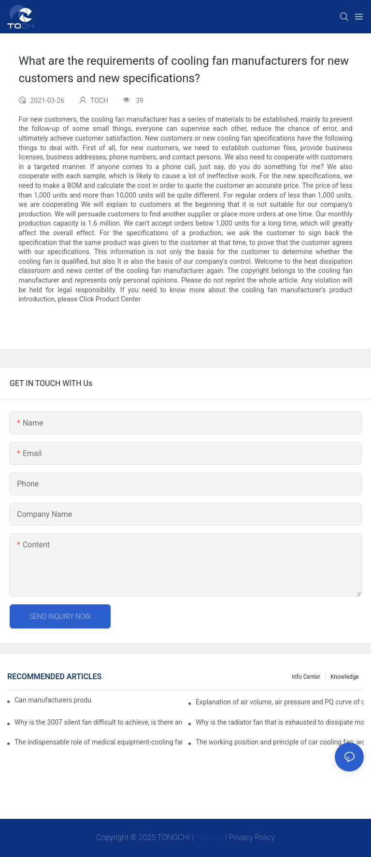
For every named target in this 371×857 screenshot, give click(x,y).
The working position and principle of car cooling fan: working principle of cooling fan (280, 742)
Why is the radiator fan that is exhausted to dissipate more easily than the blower (280, 722)
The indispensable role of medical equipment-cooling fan (98, 742)
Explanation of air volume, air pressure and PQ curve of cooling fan (280, 702)
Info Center (306, 676)
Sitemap (211, 837)
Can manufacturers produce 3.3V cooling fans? (52, 700)
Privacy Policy (252, 837)
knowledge (344, 676)
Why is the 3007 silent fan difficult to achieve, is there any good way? (98, 722)
